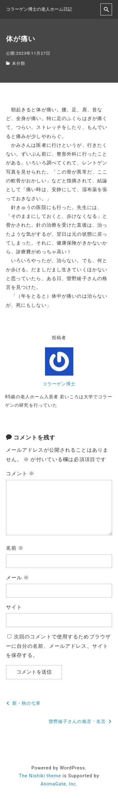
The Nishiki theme (40, 776)
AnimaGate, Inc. (59, 784)
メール (17, 578)
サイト (14, 607)
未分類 (18, 63)
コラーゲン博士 (59, 384)
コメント (20, 474)
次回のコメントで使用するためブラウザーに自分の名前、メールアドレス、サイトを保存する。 (58, 646)
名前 (15, 548)
